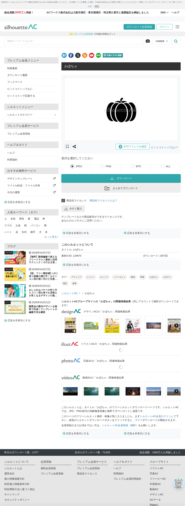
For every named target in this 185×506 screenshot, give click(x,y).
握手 (32, 232)
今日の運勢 (31, 192)
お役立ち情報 (8, 252)
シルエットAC (69, 293)
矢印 (24, 232)
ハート (8, 232)
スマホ (8, 225)
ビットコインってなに (20, 88)
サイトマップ (12, 494)
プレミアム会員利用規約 (127, 478)
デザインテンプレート (31, 178)
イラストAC (156, 468)
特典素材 (12, 68)
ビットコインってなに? (164, 147)
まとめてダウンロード (121, 188)
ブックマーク (14, 82)
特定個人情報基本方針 (17, 484)
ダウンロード (121, 178)
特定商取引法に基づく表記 (19, 489)
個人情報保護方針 (14, 478)
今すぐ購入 (73, 208)
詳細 (90, 6)
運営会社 (9, 473)
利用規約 (12, 159)
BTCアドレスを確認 (133, 146)
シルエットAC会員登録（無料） (120, 425)
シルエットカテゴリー (31, 114)
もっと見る (51, 236)
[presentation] (176, 325)
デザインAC (156, 494)
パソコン (35, 225)
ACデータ (155, 499)
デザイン (7, 285)
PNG (108, 166)
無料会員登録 (48, 468)
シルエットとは (13, 468)
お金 (18, 225)
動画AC (154, 489)
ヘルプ (11, 152)
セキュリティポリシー (17, 499)
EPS (138, 166)
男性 (21, 218)
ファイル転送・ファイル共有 (31, 185)
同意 (97, 6)
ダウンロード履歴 (17, 75)
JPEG (79, 166)
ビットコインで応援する (21, 95)
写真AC (154, 473)
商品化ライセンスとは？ (103, 200)
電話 (36, 218)
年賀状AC (155, 484)
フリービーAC (158, 478)
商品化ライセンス (87, 473)
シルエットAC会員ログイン (155, 416)
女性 (13, 218)
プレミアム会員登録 (18, 133)
